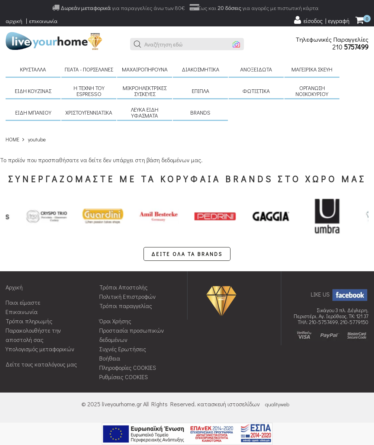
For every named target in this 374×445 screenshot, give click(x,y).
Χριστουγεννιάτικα (88, 112)
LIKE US (339, 294)
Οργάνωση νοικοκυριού (312, 90)
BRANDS (200, 112)
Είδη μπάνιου (33, 112)
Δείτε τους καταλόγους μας (41, 364)
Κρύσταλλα (33, 69)
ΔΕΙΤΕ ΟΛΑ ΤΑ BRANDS (187, 253)
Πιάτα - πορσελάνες (89, 69)
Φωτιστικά (256, 91)
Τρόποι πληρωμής (29, 321)
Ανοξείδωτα (256, 69)
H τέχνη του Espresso (89, 90)
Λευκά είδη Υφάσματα (144, 112)
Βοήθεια (109, 358)
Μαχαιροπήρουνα (145, 69)
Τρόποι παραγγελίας (125, 306)
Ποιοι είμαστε (23, 302)
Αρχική (14, 287)
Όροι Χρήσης (115, 321)
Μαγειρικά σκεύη (311, 69)
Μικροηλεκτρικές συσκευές (145, 90)
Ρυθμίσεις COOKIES (123, 377)
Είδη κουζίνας (33, 91)
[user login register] (321, 20)
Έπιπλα (200, 91)
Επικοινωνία (22, 312)
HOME (12, 139)
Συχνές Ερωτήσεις (122, 349)
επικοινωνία (43, 21)
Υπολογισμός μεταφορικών (40, 349)
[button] (137, 44)
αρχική (14, 21)
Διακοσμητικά (200, 69)
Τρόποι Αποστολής (123, 287)
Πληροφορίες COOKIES (127, 367)
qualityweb (277, 404)
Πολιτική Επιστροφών (127, 296)
